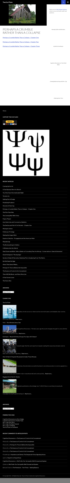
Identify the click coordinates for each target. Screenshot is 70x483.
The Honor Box (7, 281)
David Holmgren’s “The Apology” (12, 254)
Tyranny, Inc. (6, 196)
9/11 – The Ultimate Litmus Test (12, 322)
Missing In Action (8, 228)
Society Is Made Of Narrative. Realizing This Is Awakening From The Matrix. (24, 258)
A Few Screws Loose (8, 277)
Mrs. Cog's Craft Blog (9, 425)
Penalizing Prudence (8, 202)
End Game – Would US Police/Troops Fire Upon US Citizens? (20, 336)
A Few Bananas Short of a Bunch (12, 189)
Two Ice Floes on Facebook (10, 427)
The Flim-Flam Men (8, 212)
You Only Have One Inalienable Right (13, 193)
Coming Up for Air (8, 186)
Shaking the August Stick (9, 235)
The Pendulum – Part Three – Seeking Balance (26, 467)
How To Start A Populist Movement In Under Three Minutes (19, 357)
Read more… (19, 319)
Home (4, 111)
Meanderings (6, 241)
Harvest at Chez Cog (8, 206)
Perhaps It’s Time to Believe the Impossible (15, 267)
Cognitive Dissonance (9, 438)
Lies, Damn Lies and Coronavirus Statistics (15, 222)
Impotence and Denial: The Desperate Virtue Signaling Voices (28, 454)
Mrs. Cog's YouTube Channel (11, 424)
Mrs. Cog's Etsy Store (9, 422)
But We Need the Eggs (9, 261)
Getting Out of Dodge (9, 199)
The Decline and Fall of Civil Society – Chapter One (17, 225)
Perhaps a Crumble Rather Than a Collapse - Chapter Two (21, 42)
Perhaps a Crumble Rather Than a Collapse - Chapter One (21, 37)
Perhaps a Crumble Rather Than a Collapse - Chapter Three (21, 46)
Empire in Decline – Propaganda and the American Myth (19, 238)
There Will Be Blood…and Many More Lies (14, 274)
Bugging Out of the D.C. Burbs (11, 377)
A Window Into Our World (10, 248)
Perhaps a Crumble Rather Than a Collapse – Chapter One (19, 209)
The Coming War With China (11, 215)
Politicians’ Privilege (8, 232)
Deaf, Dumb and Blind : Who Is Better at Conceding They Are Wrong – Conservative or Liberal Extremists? (32, 251)
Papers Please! (7, 219)
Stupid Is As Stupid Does (14, 458)
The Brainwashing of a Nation (11, 245)
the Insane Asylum (62, 9)
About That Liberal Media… (10, 264)
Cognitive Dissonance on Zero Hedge (13, 419)
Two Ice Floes (8, 2)
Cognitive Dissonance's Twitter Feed (13, 420)
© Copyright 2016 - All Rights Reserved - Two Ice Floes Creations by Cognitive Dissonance (24, 475)
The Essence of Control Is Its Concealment (14, 271)
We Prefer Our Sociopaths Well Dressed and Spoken (31, 461)
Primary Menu (68, 2)
